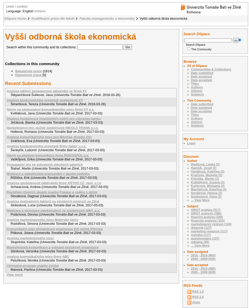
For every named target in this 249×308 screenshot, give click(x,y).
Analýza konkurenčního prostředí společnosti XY (45, 100)
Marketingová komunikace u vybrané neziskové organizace (53, 247)
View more (15, 275)
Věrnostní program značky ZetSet (33, 266)
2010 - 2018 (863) (203, 255)
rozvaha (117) (201, 235)
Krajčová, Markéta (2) (206, 175)
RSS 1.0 (198, 291)
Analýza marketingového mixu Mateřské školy (42, 220)
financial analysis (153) (208, 220)
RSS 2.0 (198, 297)
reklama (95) (200, 242)
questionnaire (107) (205, 238)
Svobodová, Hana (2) (206, 196)
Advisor (197, 91)
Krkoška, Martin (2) (205, 179)
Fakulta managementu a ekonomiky (107, 18)
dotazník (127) (201, 228)
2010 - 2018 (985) (203, 268)
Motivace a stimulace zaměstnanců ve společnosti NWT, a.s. (53, 210)
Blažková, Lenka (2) (205, 164)
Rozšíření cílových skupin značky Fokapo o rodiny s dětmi (52, 192)
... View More (200, 200)
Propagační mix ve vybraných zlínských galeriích (45, 165)
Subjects (197, 94)
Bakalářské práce (28, 71)
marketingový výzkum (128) (211, 224)
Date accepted (201, 80)
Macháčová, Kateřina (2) (209, 189)
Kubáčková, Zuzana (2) (208, 182)
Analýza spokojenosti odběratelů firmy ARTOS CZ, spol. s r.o (54, 183)
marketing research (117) (209, 231)
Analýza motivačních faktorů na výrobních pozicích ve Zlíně (53, 201)
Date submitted (202, 73)
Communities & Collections (211, 69)
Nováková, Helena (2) (206, 193)
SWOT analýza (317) (206, 210)
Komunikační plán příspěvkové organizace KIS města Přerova (55, 229)
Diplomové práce (28, 75)
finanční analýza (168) (207, 217)
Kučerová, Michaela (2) (208, 186)
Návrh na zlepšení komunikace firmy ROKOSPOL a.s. (48, 155)
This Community (199, 49)
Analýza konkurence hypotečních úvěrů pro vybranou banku (54, 119)
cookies (22, 6)
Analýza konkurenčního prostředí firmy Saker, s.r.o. (47, 146)
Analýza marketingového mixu (30, 238)
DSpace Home (16, 18)
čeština (39, 11)
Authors (197, 87)
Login (10, 6)
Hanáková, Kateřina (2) (207, 171)
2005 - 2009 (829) (203, 272)
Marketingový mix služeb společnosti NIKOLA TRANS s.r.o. (53, 128)
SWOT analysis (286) (206, 213)
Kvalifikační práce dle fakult (53, 18)
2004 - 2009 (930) (203, 259)
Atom (196, 302)
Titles (195, 84)
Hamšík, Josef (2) (204, 168)
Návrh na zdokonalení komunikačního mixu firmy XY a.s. (50, 109)
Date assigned (201, 76)
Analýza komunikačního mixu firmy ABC (38, 256)
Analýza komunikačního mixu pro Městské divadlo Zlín (49, 137)
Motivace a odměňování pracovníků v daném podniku (48, 174)
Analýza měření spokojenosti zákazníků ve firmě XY (47, 91)
